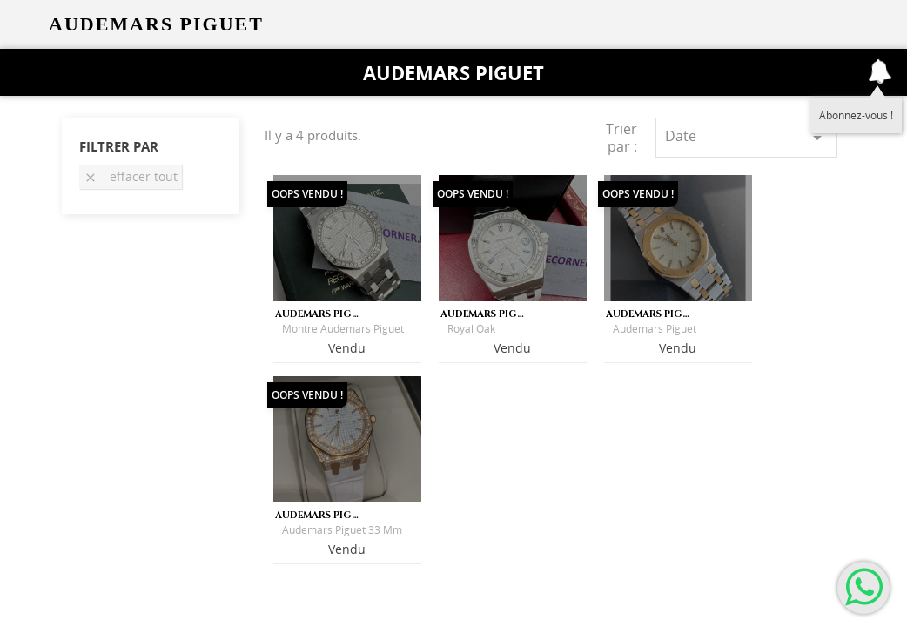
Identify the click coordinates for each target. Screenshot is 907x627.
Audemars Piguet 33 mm (342, 530)
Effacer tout (131, 176)
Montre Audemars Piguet (343, 328)
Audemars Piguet (453, 72)
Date (746, 137)
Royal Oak (471, 328)
